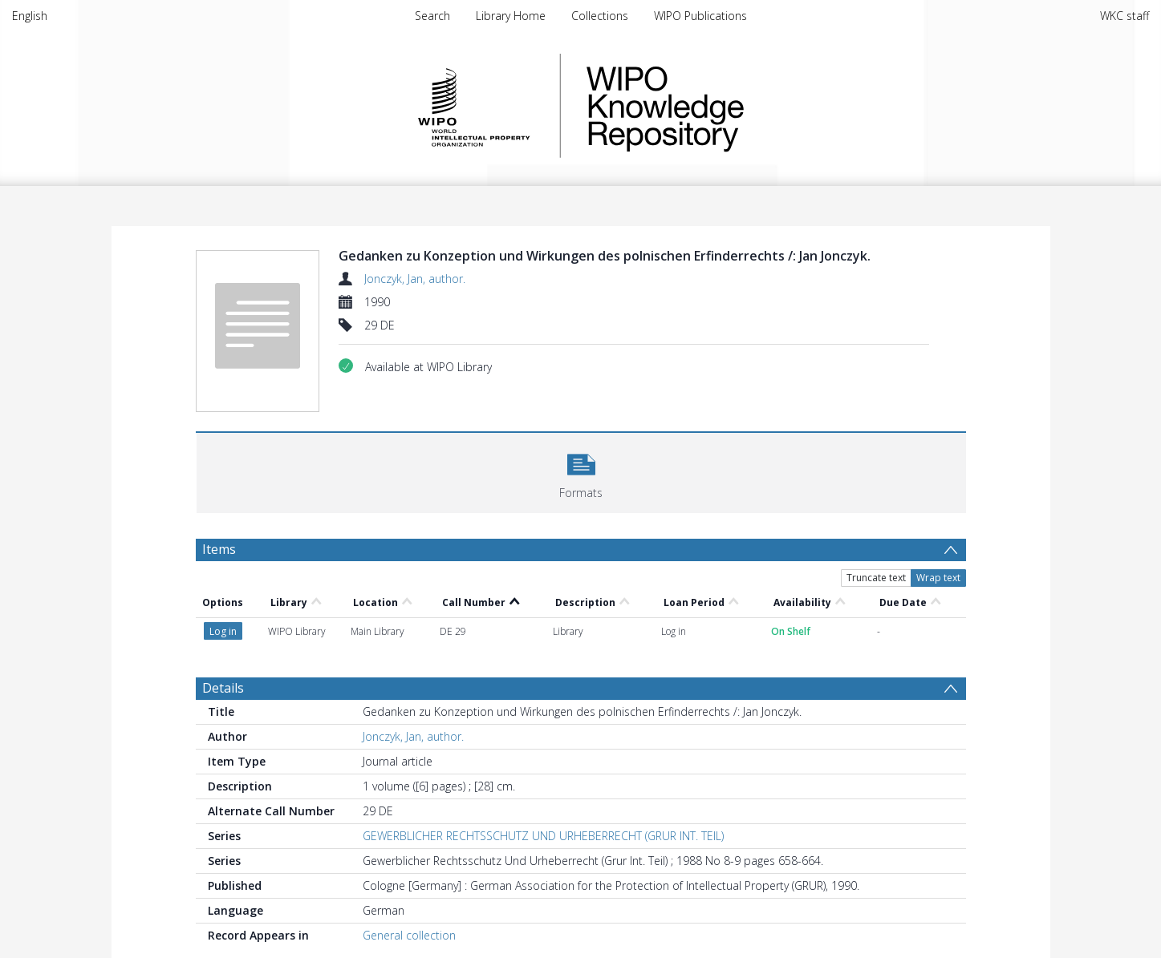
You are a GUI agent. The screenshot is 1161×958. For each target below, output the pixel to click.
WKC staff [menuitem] (1124, 15)
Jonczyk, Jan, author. (414, 278)
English (29, 15)
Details (223, 688)
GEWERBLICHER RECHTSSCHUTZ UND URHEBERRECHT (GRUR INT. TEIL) (543, 835)
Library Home (511, 15)
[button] (581, 471)
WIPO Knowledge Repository (731, 106)
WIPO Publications (700, 15)
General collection (409, 935)
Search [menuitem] (432, 15)
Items (219, 549)
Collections (599, 15)
